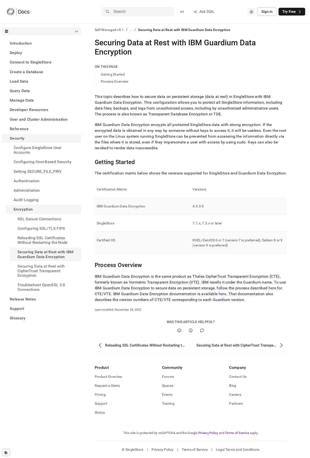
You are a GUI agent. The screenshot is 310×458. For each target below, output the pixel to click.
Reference (19, 128)
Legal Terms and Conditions (237, 449)
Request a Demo (107, 385)
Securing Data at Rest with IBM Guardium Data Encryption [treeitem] (45, 254)
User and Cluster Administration (39, 119)
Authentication (26, 181)
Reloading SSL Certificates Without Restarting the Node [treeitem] (42, 240)
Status (100, 412)
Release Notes (23, 299)
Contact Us (238, 377)
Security (17, 138)
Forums (168, 377)
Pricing (100, 394)
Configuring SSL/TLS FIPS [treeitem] (41, 228)
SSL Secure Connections (39, 219)
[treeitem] (41, 43)
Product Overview (108, 377)
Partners (236, 403)
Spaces (167, 385)
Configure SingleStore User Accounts (37, 150)
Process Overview (114, 81)
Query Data (20, 90)
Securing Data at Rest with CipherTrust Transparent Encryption (41, 271)
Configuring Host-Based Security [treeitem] (42, 161)
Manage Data (22, 100)
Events (167, 394)
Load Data (19, 81)
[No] (190, 330)
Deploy (16, 52)
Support (17, 308)
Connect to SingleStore (30, 62)
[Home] (18, 12)
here (272, 288)
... (131, 30)
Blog (232, 385)
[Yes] (179, 330)
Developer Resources (29, 109)
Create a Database (26, 72)
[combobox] (251, 12)
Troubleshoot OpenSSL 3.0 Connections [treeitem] (41, 287)
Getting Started (113, 74)
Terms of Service (237, 433)
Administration (27, 190)
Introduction (21, 43)
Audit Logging (26, 199)
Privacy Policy (208, 433)
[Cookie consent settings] (6, 452)
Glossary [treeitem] (18, 318)
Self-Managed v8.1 (109, 30)
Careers (235, 394)
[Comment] (202, 330)
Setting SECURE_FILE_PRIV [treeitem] (38, 171)
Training (168, 403)
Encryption (23, 209)
